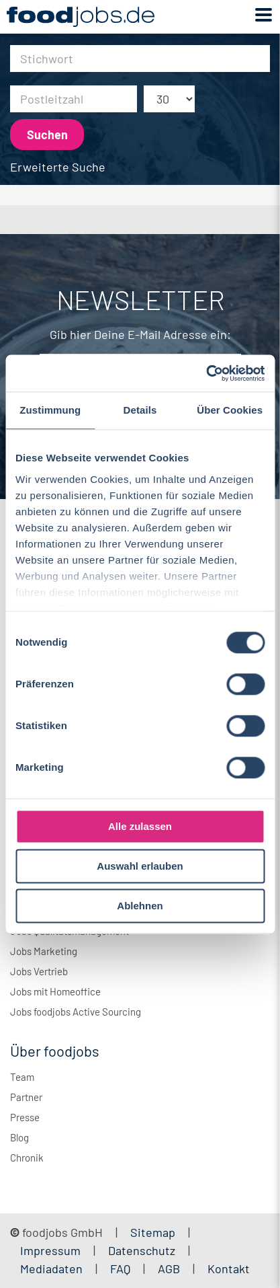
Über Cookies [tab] (230, 410)
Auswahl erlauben (140, 866)
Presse (25, 1117)
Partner (26, 1097)
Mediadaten (51, 1268)
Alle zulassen (140, 826)
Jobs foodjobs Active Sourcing (75, 1012)
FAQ (120, 1268)
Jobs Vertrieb (39, 971)
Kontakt (228, 1268)
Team (22, 1077)
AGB (170, 1268)
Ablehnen (139, 905)
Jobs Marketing (43, 951)
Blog (19, 1137)
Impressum (50, 1250)
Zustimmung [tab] (50, 410)
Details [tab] (140, 410)
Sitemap (152, 1232)
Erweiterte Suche (57, 166)
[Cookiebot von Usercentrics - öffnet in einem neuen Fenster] (206, 373)
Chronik (27, 1157)
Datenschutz (143, 1250)
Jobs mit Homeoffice (55, 991)
